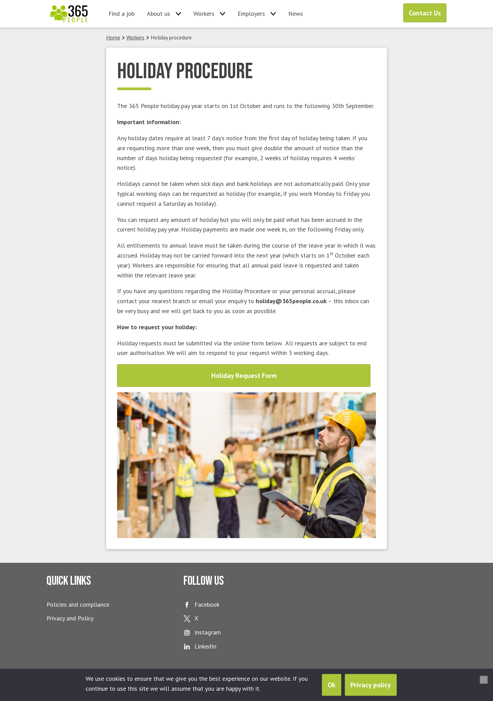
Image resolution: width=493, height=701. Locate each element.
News (295, 13)
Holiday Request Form (244, 375)
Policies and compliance (78, 604)
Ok (332, 684)
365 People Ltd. (69, 13)
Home (113, 37)
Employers (251, 13)
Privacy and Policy (70, 618)
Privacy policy (371, 684)
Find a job (122, 13)
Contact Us (425, 13)
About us (158, 13)
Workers (203, 13)
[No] (484, 680)
